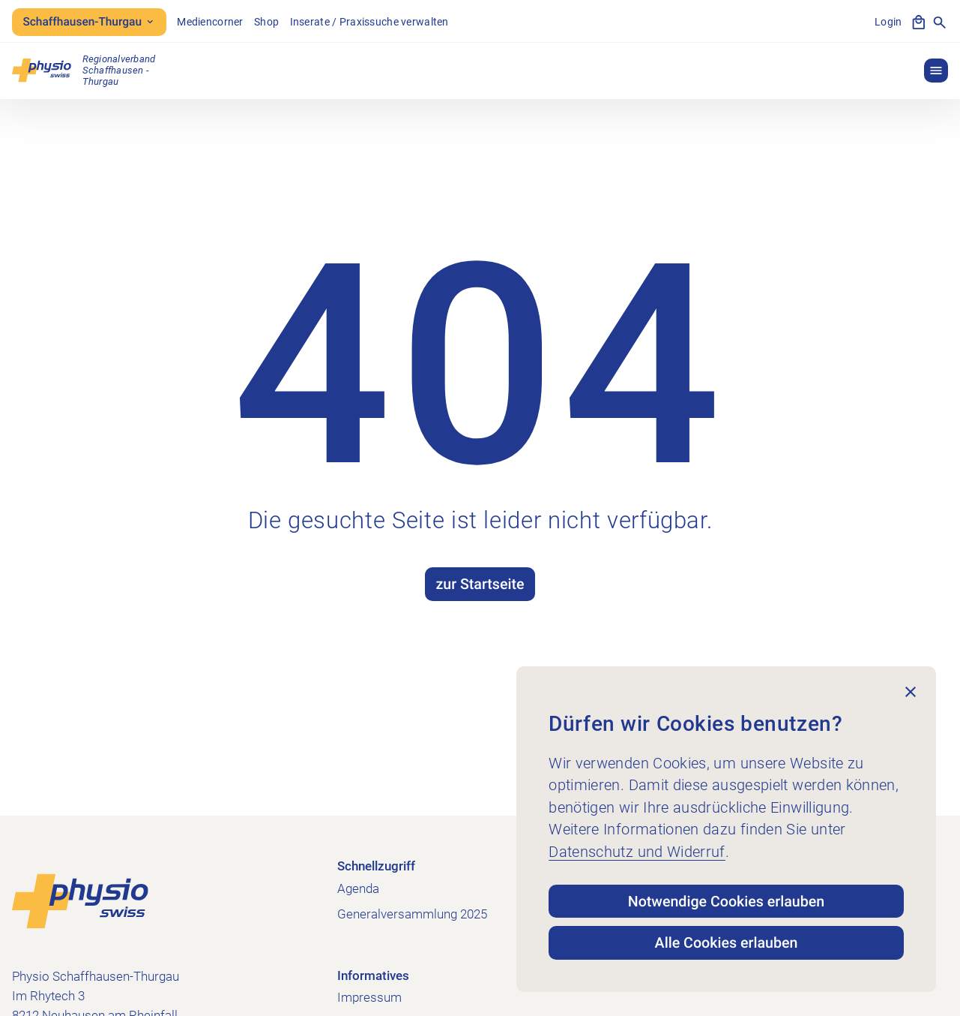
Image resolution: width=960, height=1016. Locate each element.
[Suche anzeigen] (940, 22)
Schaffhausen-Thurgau (88, 22)
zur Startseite (479, 584)
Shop (266, 22)
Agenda (358, 888)
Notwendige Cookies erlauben (726, 901)
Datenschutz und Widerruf (637, 852)
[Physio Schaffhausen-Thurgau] (83, 70)
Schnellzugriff (376, 865)
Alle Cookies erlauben (726, 942)
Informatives (373, 975)
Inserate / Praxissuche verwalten (369, 22)
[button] (936, 71)
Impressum (369, 997)
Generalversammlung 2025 (412, 913)
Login (888, 22)
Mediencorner (210, 22)
